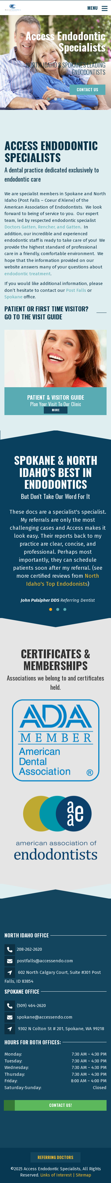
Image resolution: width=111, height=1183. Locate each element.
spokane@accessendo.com (45, 1017)
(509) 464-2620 (31, 1005)
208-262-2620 (29, 949)
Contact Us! (38, 1105)
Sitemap (83, 1175)
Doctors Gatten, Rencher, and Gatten (42, 227)
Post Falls (76, 290)
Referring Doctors (55, 1157)
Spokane (13, 297)
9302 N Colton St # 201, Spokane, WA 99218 (61, 1028)
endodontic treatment (27, 273)
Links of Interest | (58, 1175)
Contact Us (87, 89)
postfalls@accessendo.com (45, 960)
